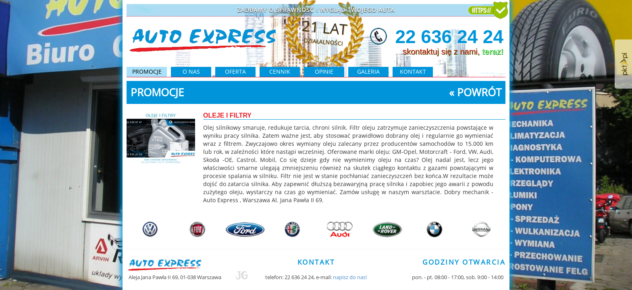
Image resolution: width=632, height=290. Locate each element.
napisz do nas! (350, 277)
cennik (279, 71)
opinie (324, 71)
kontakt (413, 71)
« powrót (475, 92)
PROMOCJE (147, 71)
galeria (368, 71)
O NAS (191, 71)
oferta (235, 71)
